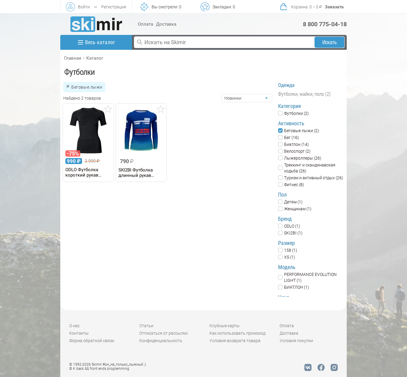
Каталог (94, 58)
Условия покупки (296, 340)
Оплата (145, 24)
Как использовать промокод (237, 333)
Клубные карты (224, 325)
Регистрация (113, 6)
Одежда (286, 85)
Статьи (146, 325)
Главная (72, 58)
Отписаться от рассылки (163, 333)
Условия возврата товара (234, 340)
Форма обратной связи (91, 340)
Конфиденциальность (160, 340)
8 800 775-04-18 (325, 24)
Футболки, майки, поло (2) (304, 94)
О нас (74, 325)
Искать (329, 42)
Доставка (166, 24)
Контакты (79, 333)
